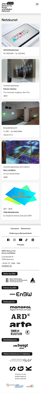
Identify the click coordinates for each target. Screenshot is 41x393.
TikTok (26, 239)
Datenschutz (25, 228)
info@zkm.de (7, 266)
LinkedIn (33, 239)
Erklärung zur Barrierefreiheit (21, 233)
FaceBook (8, 239)
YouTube (20, 239)
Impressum (15, 228)
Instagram (14, 239)
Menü (37, 4)
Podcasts (20, 245)
